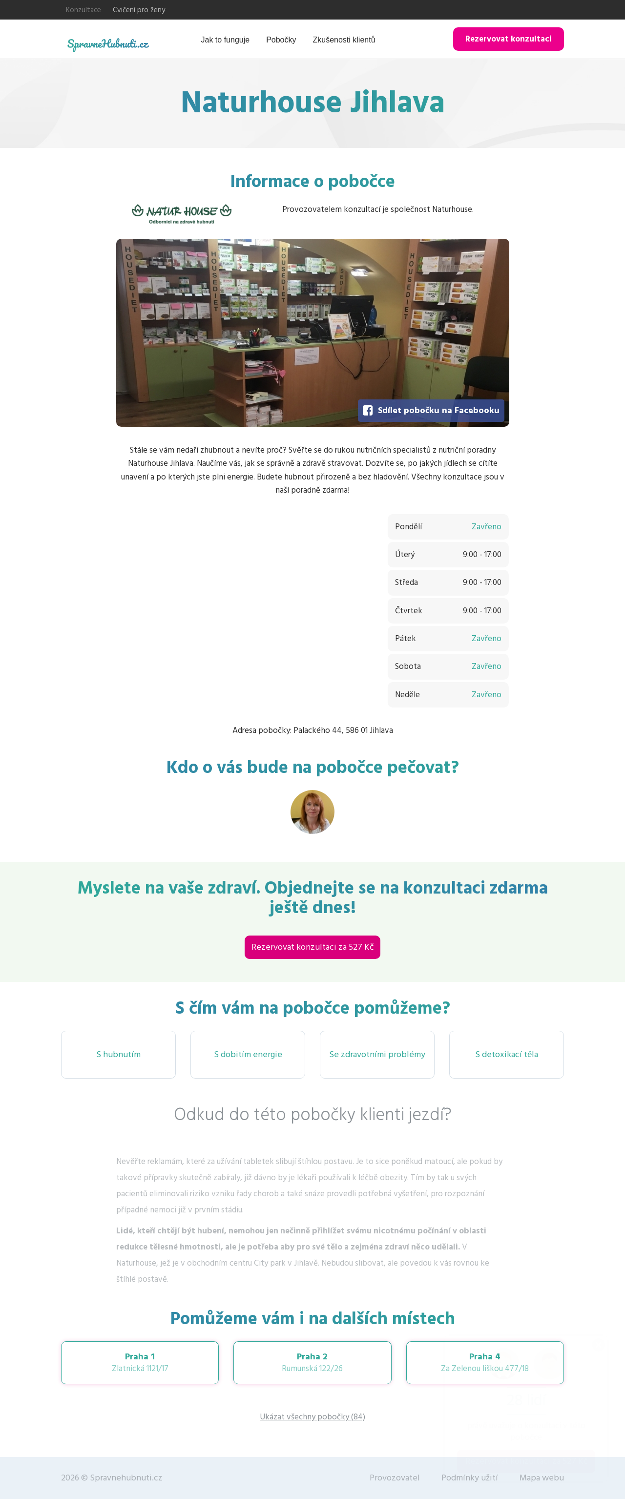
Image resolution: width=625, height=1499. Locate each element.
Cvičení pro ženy (139, 10)
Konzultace (83, 10)
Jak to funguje (225, 40)
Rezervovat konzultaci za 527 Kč (312, 947)
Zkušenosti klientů (344, 40)
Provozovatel (395, 1478)
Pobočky (281, 40)
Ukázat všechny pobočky (312, 1417)
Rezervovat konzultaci (508, 39)
